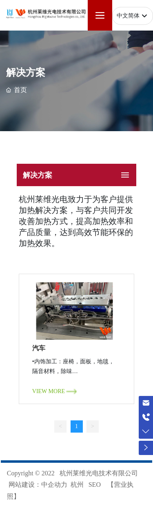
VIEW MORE (48, 391)
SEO (95, 484)
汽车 (38, 348)
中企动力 (54, 484)
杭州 (77, 484)
